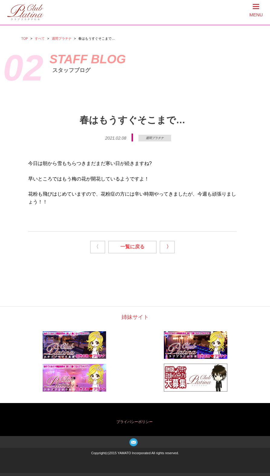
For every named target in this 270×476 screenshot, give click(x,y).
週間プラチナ (62, 38)
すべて (40, 38)
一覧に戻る (132, 246)
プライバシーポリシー (134, 422)
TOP (24, 38)
